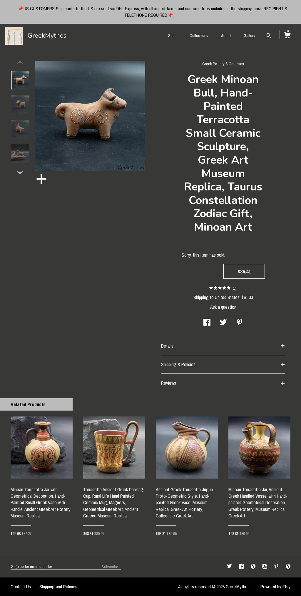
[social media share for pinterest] (239, 323)
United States (227, 297)
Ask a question (223, 307)
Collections (199, 35)
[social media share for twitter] (223, 323)
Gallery (249, 35)
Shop (172, 35)
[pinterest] (277, 566)
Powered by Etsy (275, 586)
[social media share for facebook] (206, 323)
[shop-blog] (254, 566)
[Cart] (287, 35)
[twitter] (230, 566)
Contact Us (21, 586)
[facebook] (242, 566)
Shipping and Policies (58, 586)
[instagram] (265, 566)
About (226, 35)
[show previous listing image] (20, 62)
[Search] (269, 36)
